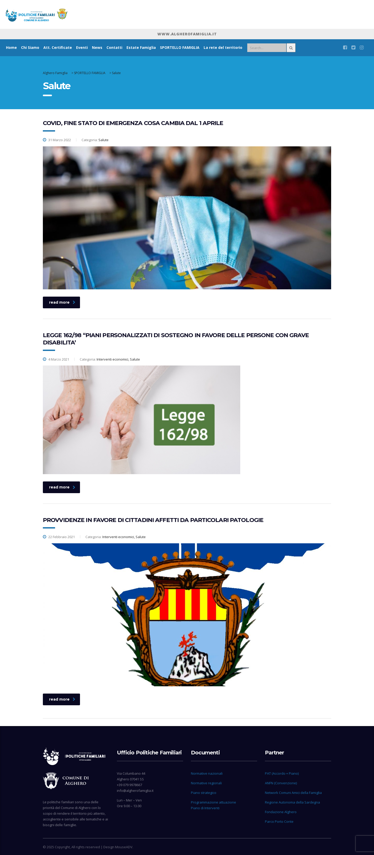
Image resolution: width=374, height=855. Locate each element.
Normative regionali (206, 783)
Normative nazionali (207, 773)
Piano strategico (203, 792)
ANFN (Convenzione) (281, 783)
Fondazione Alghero (281, 812)
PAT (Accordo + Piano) (282, 773)
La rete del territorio (223, 47)
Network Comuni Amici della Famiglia (293, 792)
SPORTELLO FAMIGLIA (179, 47)
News (97, 47)
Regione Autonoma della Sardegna (292, 802)
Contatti (114, 47)
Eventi (82, 47)
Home (11, 47)
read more (62, 302)
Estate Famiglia (141, 47)
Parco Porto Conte (279, 821)
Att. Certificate (57, 47)
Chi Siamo (30, 47)
